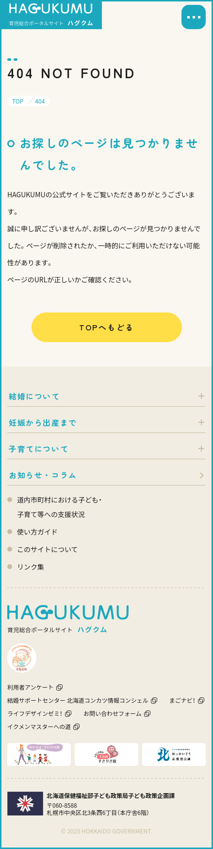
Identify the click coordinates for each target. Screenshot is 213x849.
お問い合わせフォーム (112, 713)
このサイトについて (47, 549)
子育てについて (38, 448)
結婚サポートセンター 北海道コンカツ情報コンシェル (77, 700)
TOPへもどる (106, 327)
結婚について (34, 396)
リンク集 (30, 567)
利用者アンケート (30, 687)
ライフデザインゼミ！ (35, 713)
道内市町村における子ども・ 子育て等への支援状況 (59, 507)
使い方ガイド (37, 532)
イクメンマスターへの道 (39, 726)
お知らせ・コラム (43, 475)
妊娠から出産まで (43, 422)
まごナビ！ (182, 700)
